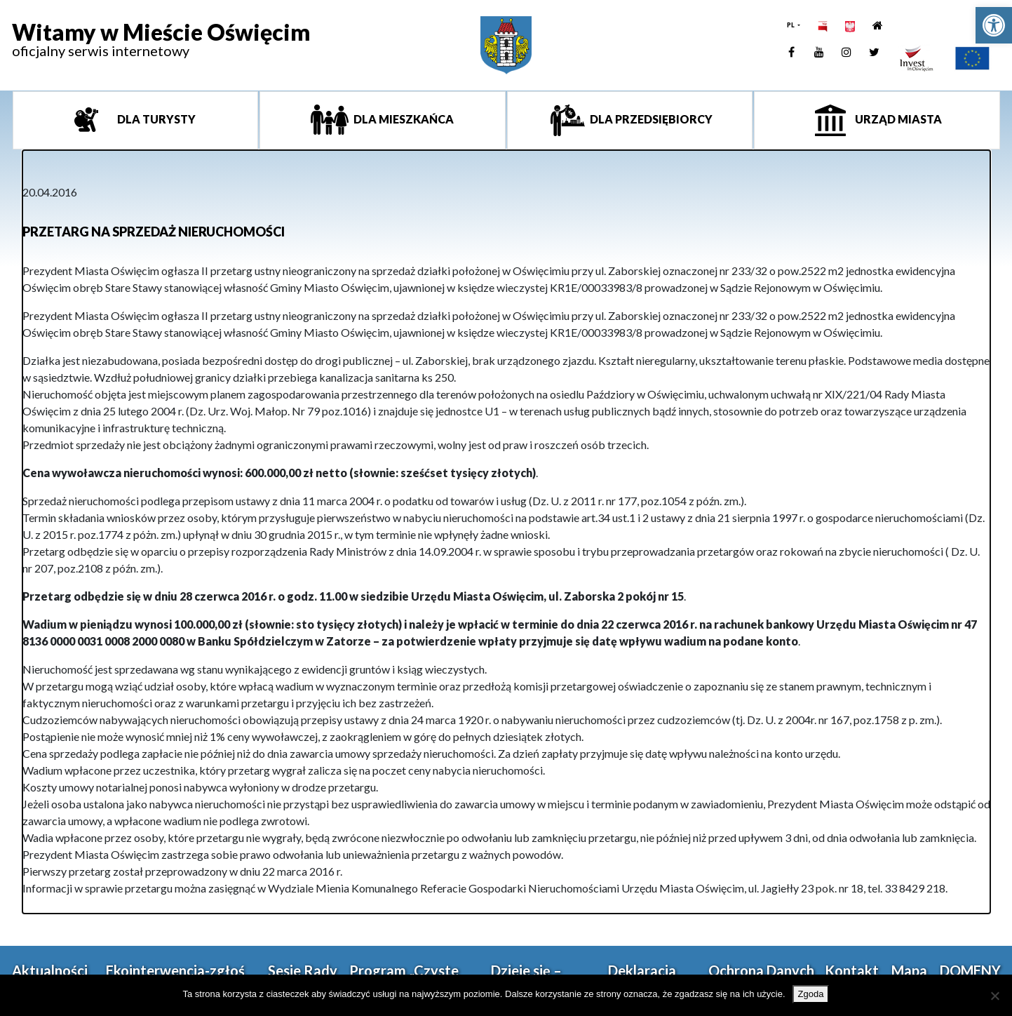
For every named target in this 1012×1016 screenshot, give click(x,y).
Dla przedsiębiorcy (650, 119)
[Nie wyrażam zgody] (994, 996)
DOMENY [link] (970, 970)
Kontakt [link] (852, 970)
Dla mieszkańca (402, 119)
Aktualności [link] (50, 970)
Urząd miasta (897, 119)
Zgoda (811, 994)
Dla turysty (155, 119)
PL (791, 25)
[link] (994, 25)
